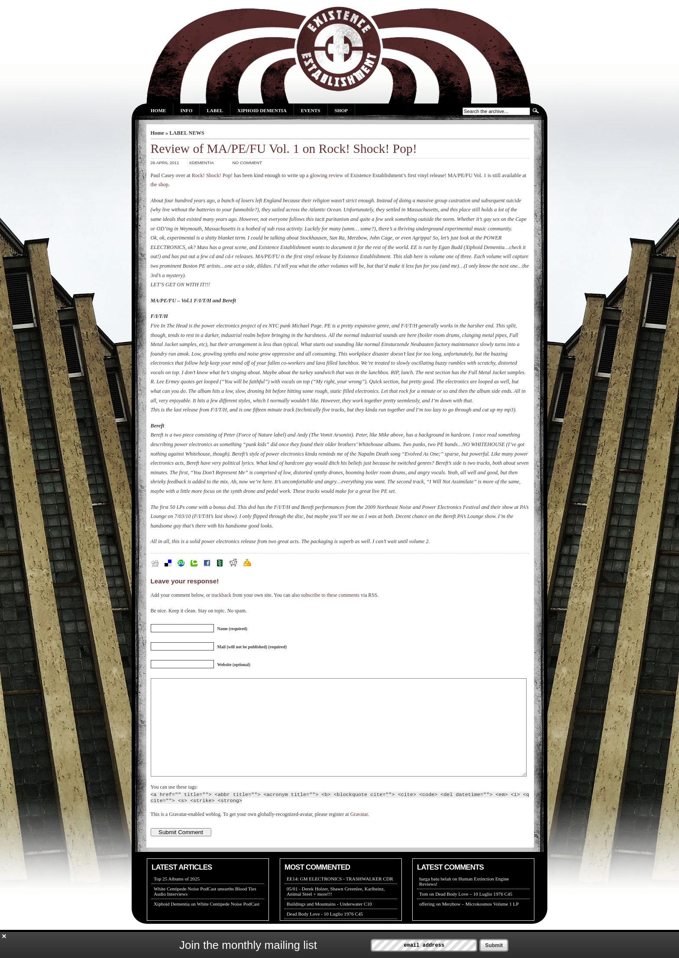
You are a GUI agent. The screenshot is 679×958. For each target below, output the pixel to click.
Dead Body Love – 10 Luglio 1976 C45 (473, 913)
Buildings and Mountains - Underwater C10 (329, 923)
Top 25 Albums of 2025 (177, 898)
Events (310, 110)
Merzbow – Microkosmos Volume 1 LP (480, 923)
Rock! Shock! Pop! (212, 175)
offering (427, 923)
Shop (341, 110)
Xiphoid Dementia (261, 110)
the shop (159, 184)
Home (158, 110)
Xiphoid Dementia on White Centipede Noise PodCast (206, 923)
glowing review (326, 175)
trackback (221, 595)
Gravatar (359, 834)
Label (215, 110)
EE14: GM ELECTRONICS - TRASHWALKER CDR (340, 898)
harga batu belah (435, 898)
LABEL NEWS (186, 133)
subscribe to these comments (330, 595)
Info (186, 110)
